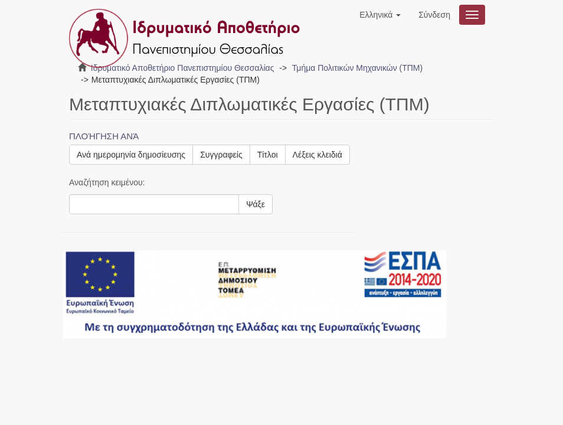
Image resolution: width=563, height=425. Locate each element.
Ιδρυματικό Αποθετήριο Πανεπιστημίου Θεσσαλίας (182, 68)
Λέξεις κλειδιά (317, 154)
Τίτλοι (267, 154)
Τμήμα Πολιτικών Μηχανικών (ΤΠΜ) (357, 68)
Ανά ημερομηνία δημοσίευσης (131, 154)
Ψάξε (255, 204)
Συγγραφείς (221, 154)
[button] (380, 15)
